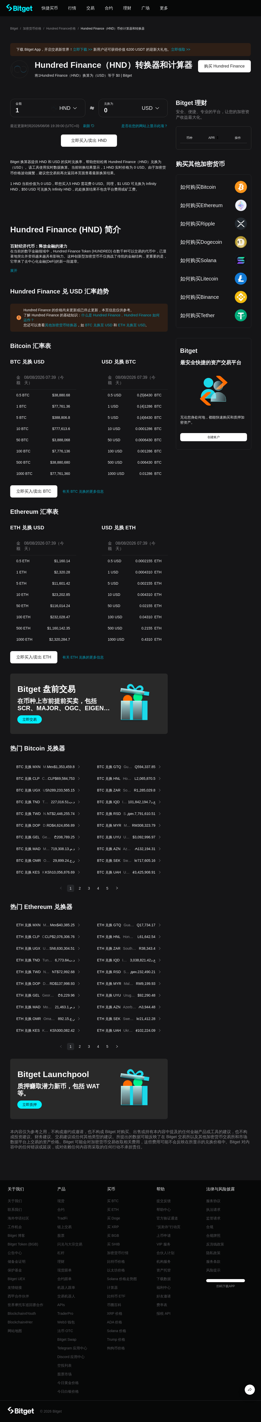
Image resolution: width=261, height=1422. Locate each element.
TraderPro (65, 1313)
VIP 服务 (163, 1244)
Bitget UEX (16, 1279)
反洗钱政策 (215, 1244)
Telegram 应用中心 (72, 1348)
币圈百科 (114, 1305)
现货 (60, 1201)
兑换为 (108, 103)
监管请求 (213, 1218)
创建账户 (213, 437)
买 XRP (113, 1227)
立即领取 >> (180, 49)
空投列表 (64, 1365)
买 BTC (113, 1201)
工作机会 (15, 1227)
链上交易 (64, 1227)
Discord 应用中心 (71, 1357)
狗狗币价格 (116, 1348)
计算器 (112, 1287)
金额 (19, 103)
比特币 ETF (116, 1296)
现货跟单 (64, 1270)
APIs (61, 1305)
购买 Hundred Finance (224, 66)
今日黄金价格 (68, 1383)
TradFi (62, 1218)
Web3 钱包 (66, 1322)
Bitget (14, 28)
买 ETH (113, 1210)
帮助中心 (163, 1210)
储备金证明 (16, 1261)
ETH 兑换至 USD (131, 325)
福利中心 (163, 1287)
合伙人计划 (165, 1253)
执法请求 (213, 1210)
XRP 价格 (114, 1313)
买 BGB (113, 1235)
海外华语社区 (18, 1218)
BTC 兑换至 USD (98, 325)
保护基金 (15, 1270)
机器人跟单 (66, 1287)
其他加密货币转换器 (61, 325)
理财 (60, 1261)
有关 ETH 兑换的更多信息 (83, 657)
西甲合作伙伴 (18, 1296)
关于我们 (15, 1201)
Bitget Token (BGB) (23, 1244)
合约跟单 (64, 1279)
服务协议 (213, 1201)
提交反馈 (163, 1201)
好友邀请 (163, 1296)
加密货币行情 (117, 1253)
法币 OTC (65, 1331)
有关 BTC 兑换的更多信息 (83, 491)
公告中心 (15, 1253)
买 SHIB (113, 1244)
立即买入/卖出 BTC (33, 491)
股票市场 (64, 1374)
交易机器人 (66, 1296)
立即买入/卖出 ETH (33, 657)
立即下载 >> (82, 49)
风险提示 (213, 1270)
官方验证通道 (167, 1218)
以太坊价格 (116, 1270)
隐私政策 (213, 1253)
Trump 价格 (116, 1339)
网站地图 (15, 1331)
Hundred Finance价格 (61, 28)
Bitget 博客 (16, 1235)
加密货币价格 (32, 28)
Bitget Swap (66, 1339)
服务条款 (213, 1261)
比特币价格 (116, 1261)
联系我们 (15, 1210)
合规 (209, 1227)
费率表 (161, 1305)
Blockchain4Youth (22, 1313)
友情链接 (15, 1287)
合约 (60, 1210)
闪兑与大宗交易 (69, 1244)
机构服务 (163, 1261)
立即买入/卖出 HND (89, 140)
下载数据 (163, 1279)
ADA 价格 (114, 1322)
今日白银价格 (68, 1391)
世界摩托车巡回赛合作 (25, 1305)
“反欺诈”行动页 (168, 1227)
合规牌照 (213, 1235)
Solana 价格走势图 (122, 1279)
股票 (60, 1235)
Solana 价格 (116, 1331)
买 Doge (113, 1218)
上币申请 (163, 1235)
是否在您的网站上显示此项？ (144, 126)
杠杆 (60, 1253)
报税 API (163, 1313)
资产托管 (163, 1270)
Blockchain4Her (20, 1322)
